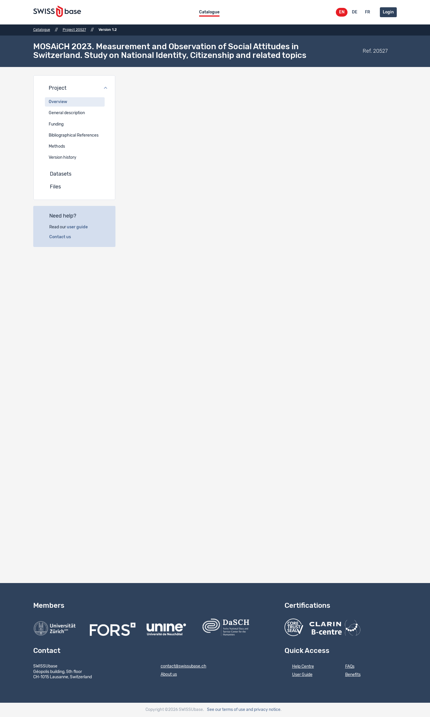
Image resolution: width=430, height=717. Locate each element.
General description (67, 113)
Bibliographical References (74, 135)
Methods (57, 146)
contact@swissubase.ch (179, 667)
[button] (74, 89)
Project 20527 (74, 29)
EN (342, 12)
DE (354, 12)
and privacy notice (263, 710)
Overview (58, 102)
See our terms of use (226, 710)
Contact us (63, 237)
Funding (56, 124)
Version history (62, 158)
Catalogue (209, 12)
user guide (80, 227)
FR (367, 12)
